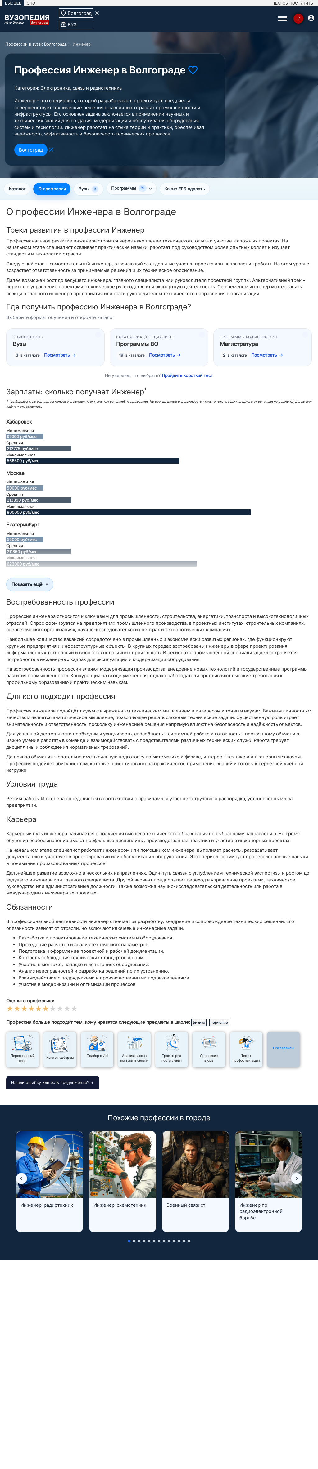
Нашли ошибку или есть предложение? (50, 1083)
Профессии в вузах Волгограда (36, 44)
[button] (21, 1179)
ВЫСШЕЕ (13, 3)
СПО (31, 3)
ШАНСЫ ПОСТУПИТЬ (293, 3)
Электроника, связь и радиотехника (81, 88)
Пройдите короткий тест (187, 376)
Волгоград (31, 150)
